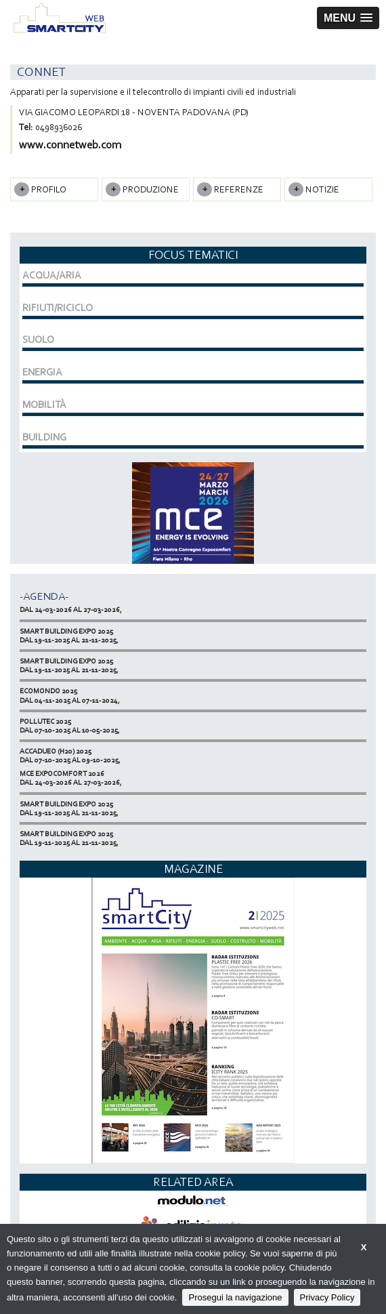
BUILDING (44, 437)
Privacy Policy (327, 1297)
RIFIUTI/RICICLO (57, 308)
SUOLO (38, 339)
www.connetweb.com (70, 145)
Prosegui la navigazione (235, 1297)
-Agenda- (44, 596)
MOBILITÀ (44, 404)
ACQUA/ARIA (51, 275)
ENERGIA (42, 372)
